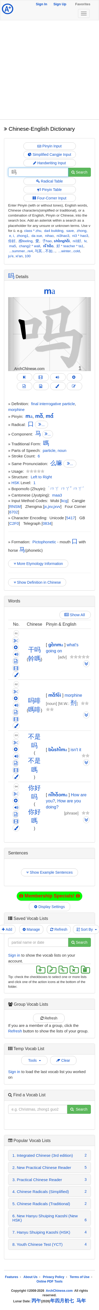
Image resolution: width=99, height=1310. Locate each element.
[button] (14, 334)
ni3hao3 (63, 236)
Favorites (82, 4)
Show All (75, 614)
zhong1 (22, 236)
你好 (11, 241)
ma (49, 291)
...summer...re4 (21, 251)
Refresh (58, 929)
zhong (81, 231)
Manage (31, 929)
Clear (63, 1060)
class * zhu (32, 231)
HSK (16, 482)
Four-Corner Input (49, 198)
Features (11, 1277)
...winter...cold (69, 251)
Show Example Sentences (49, 872)
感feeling (25, 241)
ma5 (12, 246)
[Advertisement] (49, 69)
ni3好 (77, 241)
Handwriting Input (49, 163)
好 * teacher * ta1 (70, 246)
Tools (34, 1060)
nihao (49, 236)
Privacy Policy (53, 1277)
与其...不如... (45, 251)
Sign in (14, 955)
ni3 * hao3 (80, 236)
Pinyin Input (49, 146)
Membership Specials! (49, 896)
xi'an (19, 256)
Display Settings (49, 907)
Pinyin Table (49, 190)
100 (28, 256)
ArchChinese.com (59, 1291)
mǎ (39, 416)
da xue (37, 236)
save (70, 231)
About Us (30, 1277)
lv (85, 241)
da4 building (53, 231)
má (50, 416)
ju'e (11, 256)
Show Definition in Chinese (37, 582)
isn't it (76, 749)
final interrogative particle (53, 403)
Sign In (41, 4)
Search (79, 172)
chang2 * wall (29, 246)
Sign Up (59, 4)
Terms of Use (79, 1277)
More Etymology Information (38, 564)
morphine (16, 409)
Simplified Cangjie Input (49, 154)
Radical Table (49, 181)
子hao (47, 241)
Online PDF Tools (49, 1281)
